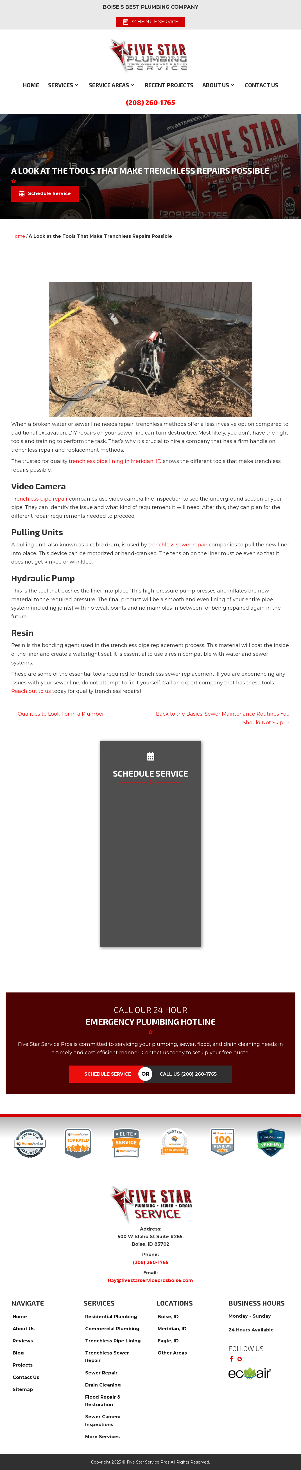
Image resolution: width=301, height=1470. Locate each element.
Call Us (188, 1074)
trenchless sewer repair (177, 545)
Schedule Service (107, 1074)
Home (18, 236)
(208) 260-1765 (150, 102)
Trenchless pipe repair (39, 499)
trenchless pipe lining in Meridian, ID (115, 461)
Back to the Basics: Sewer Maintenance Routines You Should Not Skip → (223, 718)
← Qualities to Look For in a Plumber (57, 714)
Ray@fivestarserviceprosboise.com (150, 1280)
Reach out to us (31, 691)
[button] (76, 85)
